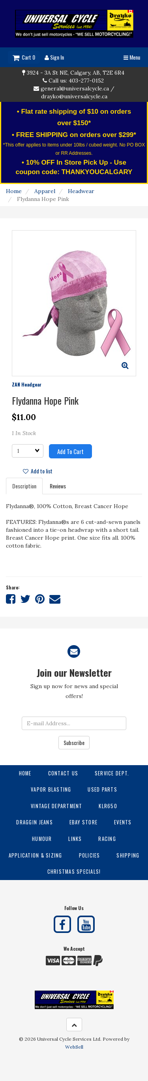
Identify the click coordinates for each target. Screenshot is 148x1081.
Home (14, 191)
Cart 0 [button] (24, 57)
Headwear (81, 191)
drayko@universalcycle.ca (74, 96)
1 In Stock (24, 433)
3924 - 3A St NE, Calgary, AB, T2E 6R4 (75, 72)
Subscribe (74, 742)
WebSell (74, 1047)
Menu (132, 57)
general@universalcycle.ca (75, 88)
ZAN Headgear (26, 384)
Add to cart (70, 451)
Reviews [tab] (58, 486)
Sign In (54, 57)
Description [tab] (24, 486)
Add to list (37, 471)
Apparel (44, 191)
